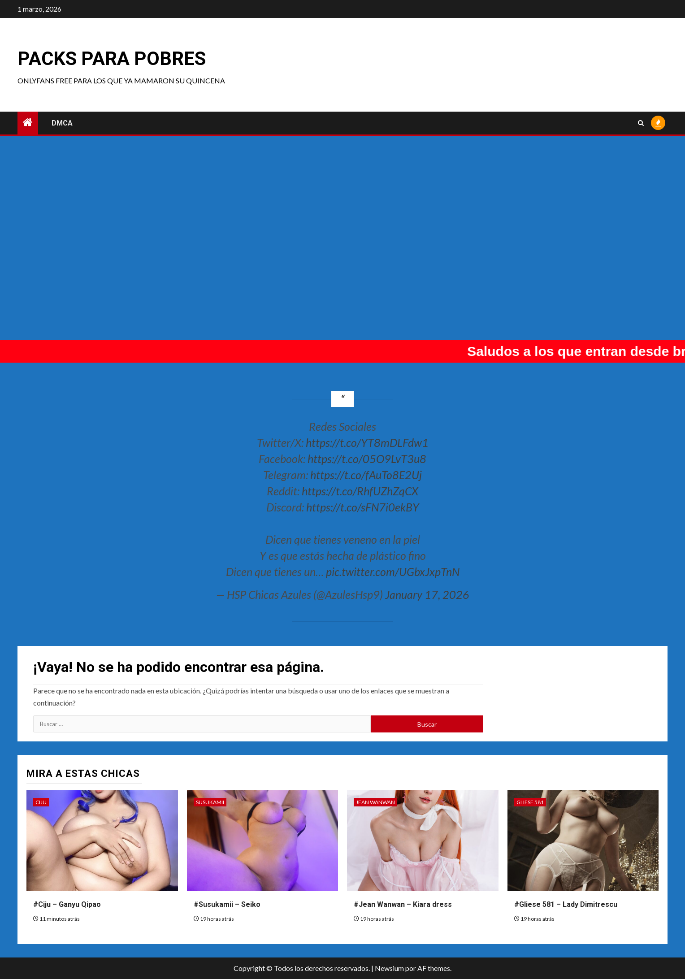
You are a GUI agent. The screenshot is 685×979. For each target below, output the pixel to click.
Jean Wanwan (375, 802)
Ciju (41, 802)
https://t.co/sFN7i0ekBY (362, 507)
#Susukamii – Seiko (227, 904)
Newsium (389, 968)
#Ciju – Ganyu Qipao (67, 904)
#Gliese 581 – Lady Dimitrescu (565, 904)
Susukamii (210, 802)
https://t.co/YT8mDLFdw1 (367, 442)
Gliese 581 (530, 802)
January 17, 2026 (427, 594)
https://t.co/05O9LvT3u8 (367, 458)
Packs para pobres (111, 58)
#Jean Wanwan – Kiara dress (403, 904)
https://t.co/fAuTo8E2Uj (366, 474)
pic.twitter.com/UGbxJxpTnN (393, 571)
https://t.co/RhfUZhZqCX (360, 491)
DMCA (62, 123)
